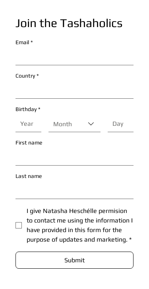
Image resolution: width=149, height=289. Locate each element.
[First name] (72, 157)
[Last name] (72, 191)
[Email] (72, 57)
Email (24, 42)
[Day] (118, 124)
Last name (28, 176)
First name (28, 142)
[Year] (26, 124)
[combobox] (74, 124)
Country (27, 75)
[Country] (72, 90)
